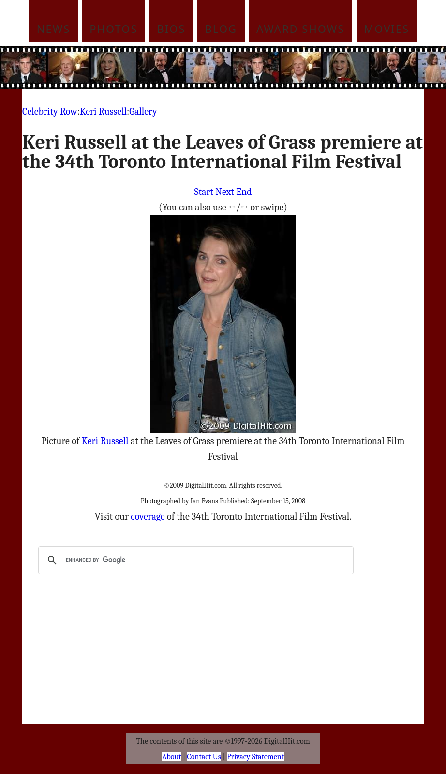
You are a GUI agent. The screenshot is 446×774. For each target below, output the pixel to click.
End (244, 191)
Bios (171, 28)
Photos (113, 28)
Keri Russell (103, 111)
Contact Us (204, 756)
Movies (386, 28)
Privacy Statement (255, 756)
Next (224, 191)
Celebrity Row (49, 111)
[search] (194, 560)
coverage (147, 516)
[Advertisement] (241, 67)
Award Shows (300, 28)
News (54, 28)
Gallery (143, 111)
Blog (221, 28)
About (171, 756)
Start (203, 191)
